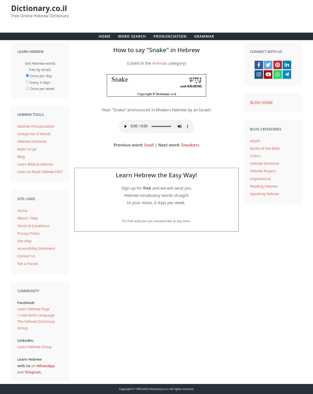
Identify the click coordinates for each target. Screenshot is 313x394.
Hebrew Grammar (32, 141)
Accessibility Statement (36, 248)
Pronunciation (170, 36)
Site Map (24, 241)
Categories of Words (34, 133)
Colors (255, 155)
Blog (21, 156)
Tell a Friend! (27, 263)
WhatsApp (46, 365)
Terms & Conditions (33, 225)
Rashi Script (27, 149)
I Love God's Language (35, 315)
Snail (149, 145)
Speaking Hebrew (264, 193)
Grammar (204, 36)
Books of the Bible (265, 148)
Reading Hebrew (263, 186)
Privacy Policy (28, 233)
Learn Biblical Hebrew (35, 164)
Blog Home (261, 102)
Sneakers (190, 145)
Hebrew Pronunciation (35, 126)
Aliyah (255, 140)
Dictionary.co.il (39, 8)
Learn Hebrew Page (33, 308)
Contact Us (26, 256)
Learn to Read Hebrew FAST (40, 171)
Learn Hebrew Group (34, 346)
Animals (159, 63)
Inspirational (260, 178)
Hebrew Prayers (263, 171)
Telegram (33, 372)
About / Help (27, 218)
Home (104, 36)
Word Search (132, 36)
